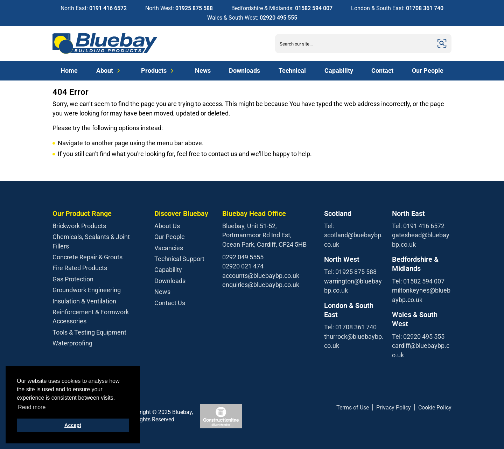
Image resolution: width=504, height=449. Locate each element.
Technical (292, 70)
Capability (338, 70)
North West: (179, 8)
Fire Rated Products (79, 268)
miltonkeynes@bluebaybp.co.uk (421, 295)
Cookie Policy (434, 407)
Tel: (329, 226)
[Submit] (442, 43)
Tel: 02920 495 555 (418, 336)
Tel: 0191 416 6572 (418, 226)
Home (69, 70)
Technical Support (179, 258)
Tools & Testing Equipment (89, 332)
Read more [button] (32, 407)
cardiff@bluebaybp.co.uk (420, 350)
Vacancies (168, 248)
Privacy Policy (393, 407)
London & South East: (397, 8)
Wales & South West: (252, 17)
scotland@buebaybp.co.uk (353, 239)
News (203, 70)
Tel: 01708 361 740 (350, 327)
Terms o (346, 407)
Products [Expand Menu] (158, 70)
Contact (382, 70)
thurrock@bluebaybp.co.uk (354, 341)
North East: (94, 8)
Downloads (244, 70)
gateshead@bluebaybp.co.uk (420, 239)
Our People (427, 70)
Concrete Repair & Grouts (87, 257)
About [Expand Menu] (109, 70)
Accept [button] (72, 425)
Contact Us (169, 303)
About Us (167, 226)
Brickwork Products (79, 226)
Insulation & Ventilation (84, 301)
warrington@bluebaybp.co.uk (353, 286)
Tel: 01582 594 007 (418, 281)
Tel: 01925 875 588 (350, 271)
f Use (362, 407)
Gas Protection (72, 279)
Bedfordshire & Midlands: (281, 8)
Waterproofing (72, 343)
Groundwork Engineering (86, 290)
